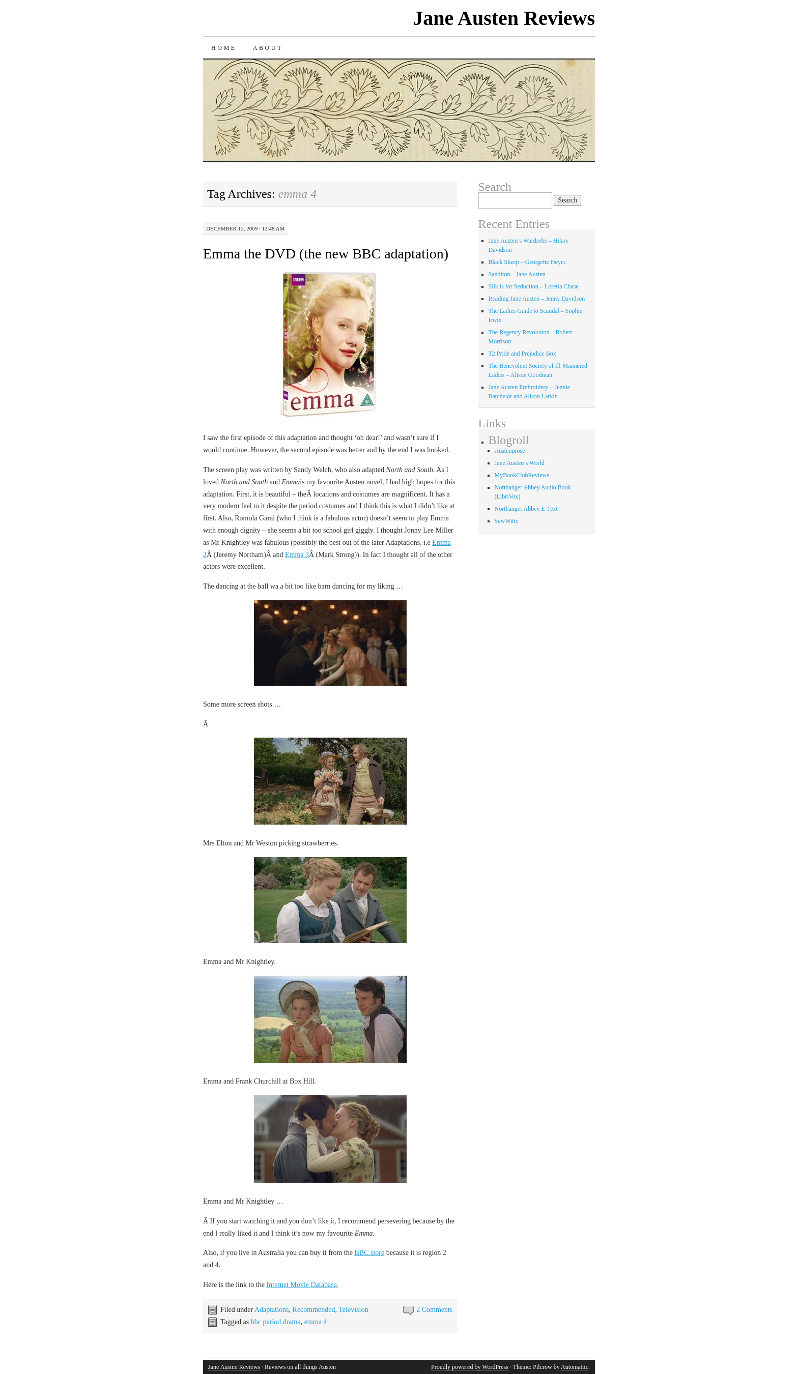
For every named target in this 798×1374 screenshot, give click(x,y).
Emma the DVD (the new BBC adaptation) (325, 253)
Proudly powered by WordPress (469, 1366)
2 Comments (434, 1309)
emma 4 (315, 1322)
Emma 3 (297, 555)
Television (353, 1309)
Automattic (574, 1366)
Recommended (314, 1309)
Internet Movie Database (301, 1285)
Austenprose (510, 450)
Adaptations (271, 1309)
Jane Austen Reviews (504, 18)
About (268, 47)
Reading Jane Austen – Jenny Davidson (537, 298)
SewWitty (507, 520)
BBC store (369, 1252)
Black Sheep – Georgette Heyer (527, 262)
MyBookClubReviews (522, 475)
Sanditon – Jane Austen (517, 274)
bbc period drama (276, 1322)
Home (224, 47)
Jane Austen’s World (520, 462)
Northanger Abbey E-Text (526, 508)
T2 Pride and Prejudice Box (522, 353)
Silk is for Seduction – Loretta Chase (534, 286)
